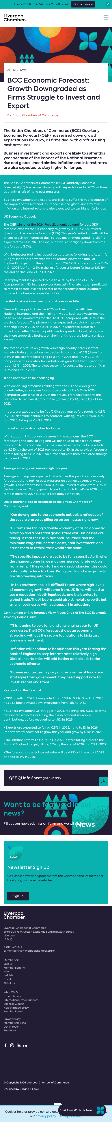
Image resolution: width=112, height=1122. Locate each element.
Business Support (14, 1003)
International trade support (21, 1000)
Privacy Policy (12, 1019)
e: (29, 950)
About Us (9, 983)
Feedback (10, 1030)
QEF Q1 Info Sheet (58, 780)
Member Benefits (14, 967)
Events (8, 979)
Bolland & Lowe (29, 1089)
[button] (108, 4)
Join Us (8, 963)
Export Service (13, 996)
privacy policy (46, 1116)
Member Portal (13, 1011)
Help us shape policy (16, 1007)
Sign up (18, 896)
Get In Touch (11, 1026)
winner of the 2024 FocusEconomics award (48, 224)
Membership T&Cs (15, 1022)
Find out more (83, 4)
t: (13, 946)
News (7, 971)
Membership (11, 960)
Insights (8, 975)
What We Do (11, 992)
